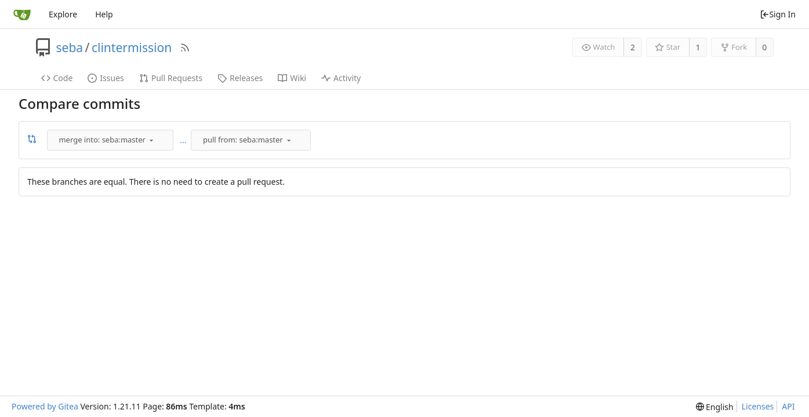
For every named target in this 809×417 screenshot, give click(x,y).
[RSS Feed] (185, 47)
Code (57, 77)
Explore (63, 14)
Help (104, 14)
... (183, 139)
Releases (240, 77)
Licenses (758, 406)
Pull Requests (170, 77)
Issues (106, 77)
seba (70, 47)
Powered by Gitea (45, 406)
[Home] (22, 14)
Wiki (292, 77)
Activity (341, 77)
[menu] (151, 140)
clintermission (132, 47)
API (788, 406)
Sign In (778, 14)
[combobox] (111, 140)
